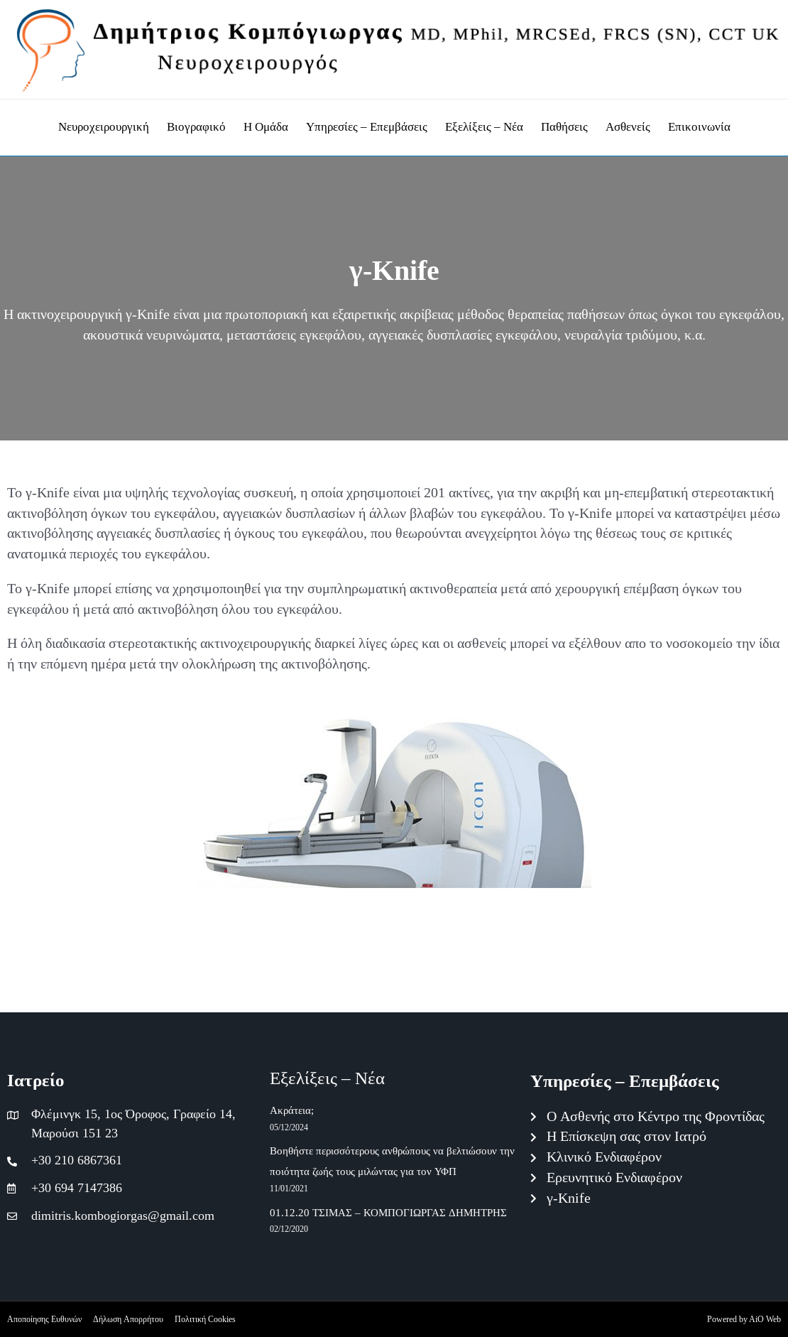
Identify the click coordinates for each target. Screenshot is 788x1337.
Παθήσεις (564, 127)
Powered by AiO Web (744, 1319)
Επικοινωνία (699, 127)
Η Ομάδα (265, 127)
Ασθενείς (628, 127)
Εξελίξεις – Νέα (484, 127)
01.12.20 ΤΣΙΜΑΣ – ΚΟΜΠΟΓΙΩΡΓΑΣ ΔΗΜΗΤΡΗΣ (388, 1213)
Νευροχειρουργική (103, 127)
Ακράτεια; (292, 1111)
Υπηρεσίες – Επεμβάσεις (366, 127)
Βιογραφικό (196, 127)
